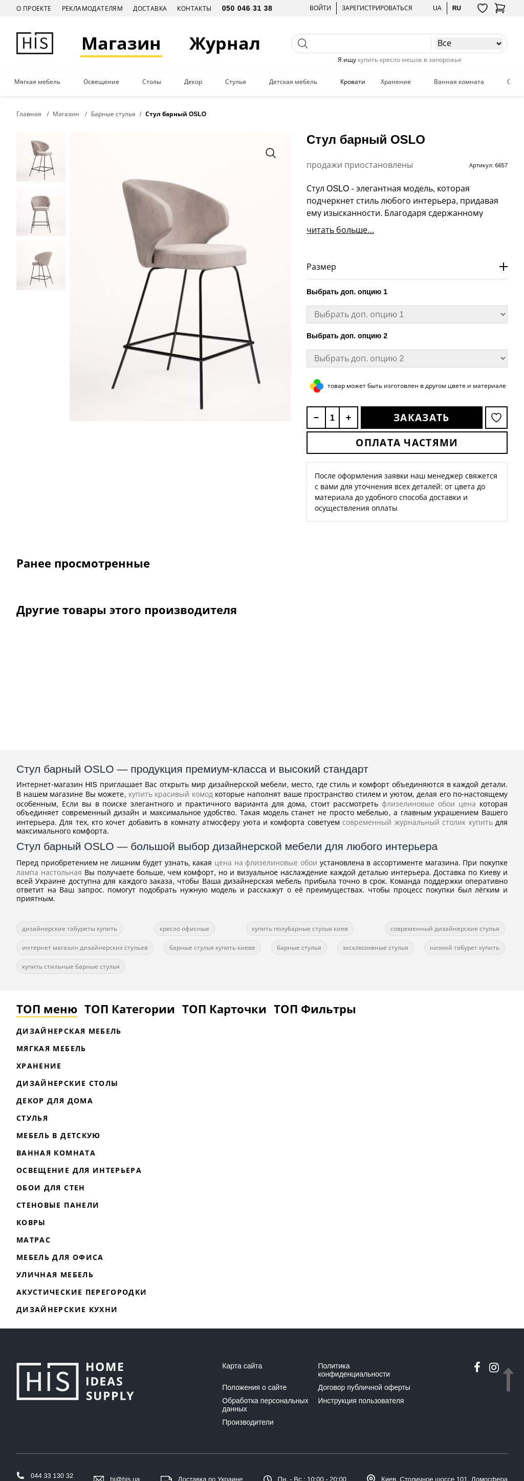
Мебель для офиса (60, 1257)
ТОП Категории (129, 1008)
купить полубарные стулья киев (300, 928)
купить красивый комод (170, 794)
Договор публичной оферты (364, 1387)
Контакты (194, 8)
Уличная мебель (55, 1274)
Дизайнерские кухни (67, 1309)
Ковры (31, 1222)
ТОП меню (46, 1008)
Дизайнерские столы (67, 1083)
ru (456, 8)
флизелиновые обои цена (429, 804)
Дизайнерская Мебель (69, 1031)
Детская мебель (293, 82)
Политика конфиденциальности (354, 1370)
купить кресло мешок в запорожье (410, 59)
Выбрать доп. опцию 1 (347, 292)
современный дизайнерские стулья (444, 928)
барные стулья (299, 947)
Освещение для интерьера (79, 1170)
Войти (320, 8)
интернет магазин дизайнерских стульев (85, 947)
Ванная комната (459, 82)
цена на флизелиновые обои (265, 862)
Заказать (421, 417)
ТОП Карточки (224, 1008)
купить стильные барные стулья (71, 966)
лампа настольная (49, 872)
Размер (321, 266)
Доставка (150, 8)
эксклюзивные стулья (375, 947)
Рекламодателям (92, 8)
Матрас (33, 1240)
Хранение (396, 82)
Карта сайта (242, 1366)
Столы (151, 82)
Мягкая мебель (37, 82)
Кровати (352, 82)
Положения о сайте (254, 1387)
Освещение (101, 82)
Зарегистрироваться (377, 8)
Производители (247, 1422)
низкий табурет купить (464, 947)
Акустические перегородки (81, 1292)
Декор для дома (54, 1100)
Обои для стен (50, 1187)
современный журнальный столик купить (417, 822)
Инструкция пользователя (361, 1401)
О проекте (34, 8)
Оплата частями (407, 442)
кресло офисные (184, 928)
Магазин (121, 43)
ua (437, 8)
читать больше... (340, 230)
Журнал (224, 43)
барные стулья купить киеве (212, 947)
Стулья (235, 82)
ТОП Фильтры (315, 1008)
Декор (193, 82)
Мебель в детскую (58, 1135)
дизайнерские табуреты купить (69, 928)
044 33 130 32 (52, 1475)
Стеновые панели (57, 1205)
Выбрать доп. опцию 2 (347, 336)
